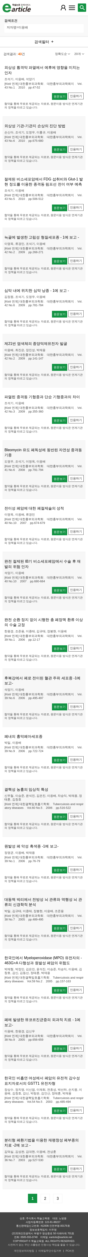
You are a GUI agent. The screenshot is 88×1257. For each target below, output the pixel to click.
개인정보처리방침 (24, 1250)
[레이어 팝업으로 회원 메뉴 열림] (63, 7)
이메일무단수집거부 (49, 1250)
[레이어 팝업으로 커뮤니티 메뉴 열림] (72, 7)
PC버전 (70, 1250)
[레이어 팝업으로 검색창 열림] (82, 7)
